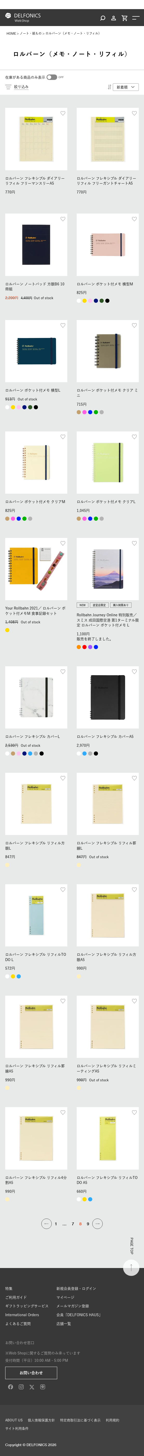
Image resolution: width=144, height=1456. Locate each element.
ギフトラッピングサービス (27, 1306)
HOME (11, 33)
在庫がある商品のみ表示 (25, 77)
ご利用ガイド (16, 1297)
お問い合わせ (31, 1373)
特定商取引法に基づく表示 (80, 1420)
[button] (46, 1224)
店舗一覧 (63, 1324)
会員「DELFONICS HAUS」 (79, 1315)
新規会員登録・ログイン (76, 1288)
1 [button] (56, 1223)
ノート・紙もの (31, 33)
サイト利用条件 (17, 1428)
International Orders (22, 1315)
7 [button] (73, 1223)
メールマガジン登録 (72, 1306)
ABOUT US (14, 1420)
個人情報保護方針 (41, 1420)
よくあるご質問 (18, 1324)
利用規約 (112, 1420)
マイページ (65, 1297)
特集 (8, 1288)
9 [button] (88, 1223)
